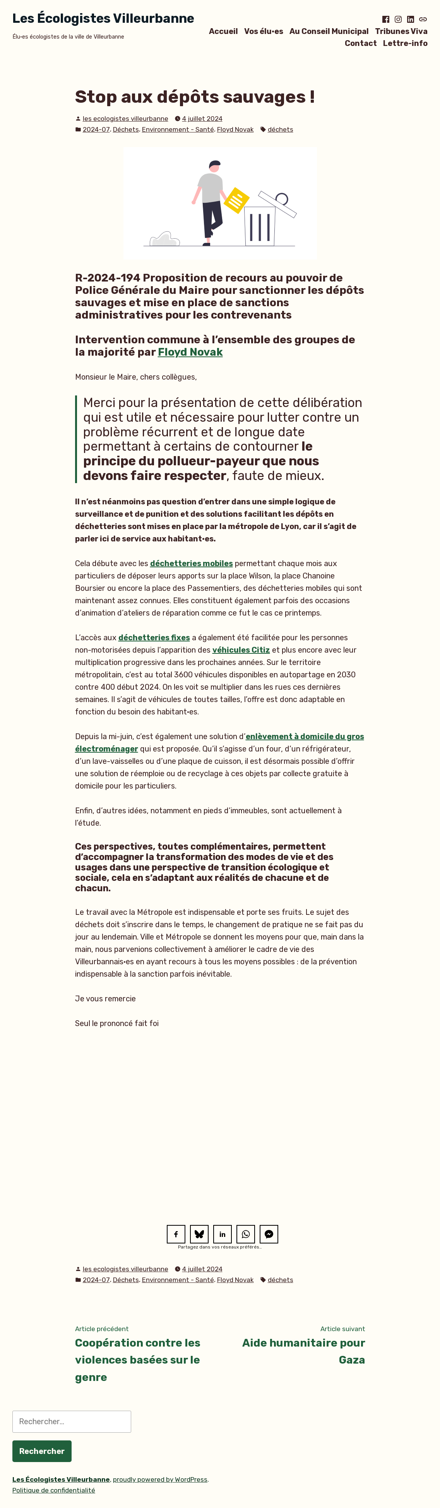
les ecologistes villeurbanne (125, 118)
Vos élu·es (263, 31)
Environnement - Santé (178, 129)
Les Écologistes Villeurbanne (103, 18)
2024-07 (96, 129)
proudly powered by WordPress (160, 1479)
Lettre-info (405, 43)
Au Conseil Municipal (329, 31)
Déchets (126, 129)
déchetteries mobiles (191, 563)
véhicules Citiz (241, 650)
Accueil (223, 31)
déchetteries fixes (154, 637)
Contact (361, 43)
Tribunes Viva (401, 31)
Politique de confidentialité (53, 1490)
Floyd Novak (235, 129)
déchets (280, 129)
